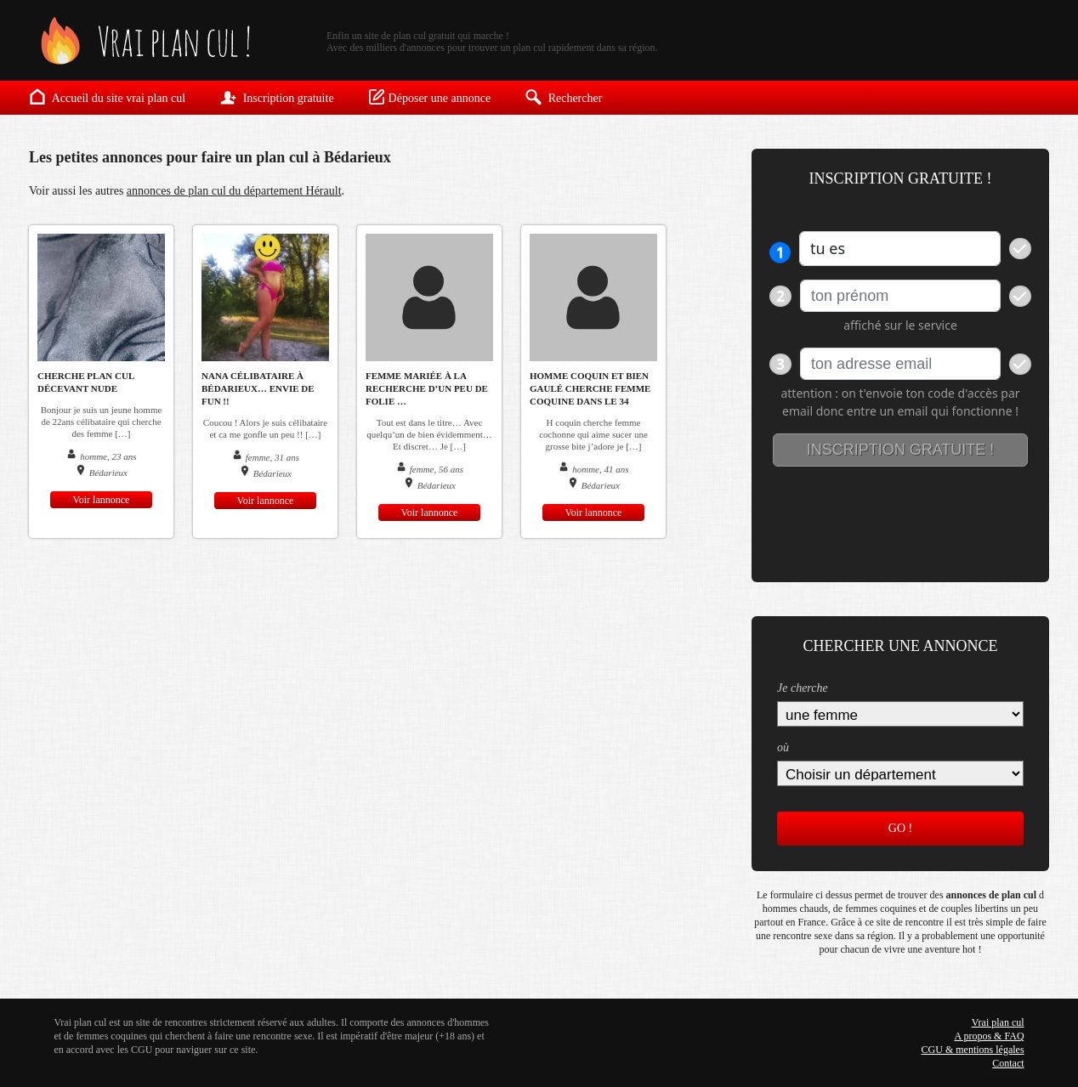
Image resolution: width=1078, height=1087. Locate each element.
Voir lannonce (101, 500)
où (783, 747)
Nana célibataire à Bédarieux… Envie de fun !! (258, 388)
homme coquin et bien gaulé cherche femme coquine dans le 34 (590, 388)
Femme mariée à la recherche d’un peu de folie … (427, 388)
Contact (1008, 1063)
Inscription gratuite (276, 96)
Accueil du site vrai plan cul (107, 96)
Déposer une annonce (429, 96)
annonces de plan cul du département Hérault (234, 190)
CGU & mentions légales (973, 1050)
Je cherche (802, 688)
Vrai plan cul (998, 1022)
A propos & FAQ (989, 1036)
